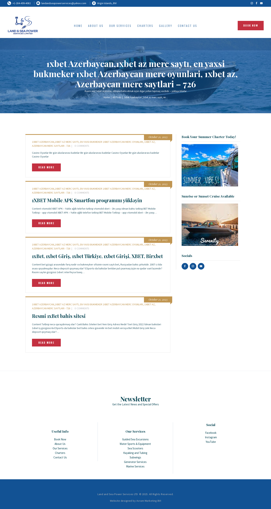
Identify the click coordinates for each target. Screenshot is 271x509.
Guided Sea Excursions (135, 439)
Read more (46, 167)
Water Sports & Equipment (135, 444)
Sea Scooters (135, 448)
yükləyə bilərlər (179, 91)
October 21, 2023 (158, 137)
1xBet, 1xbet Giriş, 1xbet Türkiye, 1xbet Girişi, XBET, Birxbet (97, 256)
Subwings (135, 457)
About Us (60, 444)
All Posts (117, 97)
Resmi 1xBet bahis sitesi (59, 316)
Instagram (211, 437)
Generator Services (135, 462)
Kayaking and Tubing (135, 453)
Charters (60, 453)
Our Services (60, 448)
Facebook (210, 433)
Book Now (60, 439)
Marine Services (135, 466)
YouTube (211, 442)
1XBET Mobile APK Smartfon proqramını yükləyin (87, 200)
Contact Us (60, 457)
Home (107, 97)
